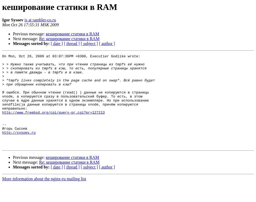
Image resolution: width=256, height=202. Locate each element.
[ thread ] (72, 43)
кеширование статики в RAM (72, 34)
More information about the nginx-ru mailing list (44, 197)
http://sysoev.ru (19, 148)
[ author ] (107, 43)
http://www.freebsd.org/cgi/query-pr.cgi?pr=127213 (53, 124)
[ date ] (57, 43)
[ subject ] (89, 43)
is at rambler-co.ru (40, 20)
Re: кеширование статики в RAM (69, 38)
